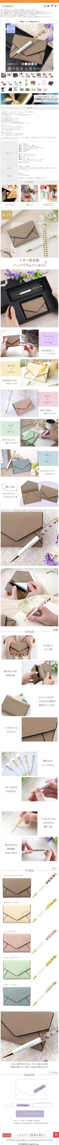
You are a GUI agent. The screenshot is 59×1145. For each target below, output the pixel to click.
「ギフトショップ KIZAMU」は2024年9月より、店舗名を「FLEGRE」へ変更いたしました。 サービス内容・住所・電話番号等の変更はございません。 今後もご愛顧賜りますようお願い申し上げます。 (29, 21)
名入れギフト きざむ (16, 16)
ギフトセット (7, 15)
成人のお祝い (15, 11)
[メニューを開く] (55, 6)
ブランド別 (7, 16)
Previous (3, 99)
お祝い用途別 (7, 11)
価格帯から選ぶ (8, 14)
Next (56, 99)
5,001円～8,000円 (18, 14)
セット (10, 9)
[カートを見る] (51, 6)
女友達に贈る (24, 12)
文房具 (5, 9)
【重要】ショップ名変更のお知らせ (29, 21)
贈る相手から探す (8, 12)
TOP (1, 9)
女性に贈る (17, 12)
